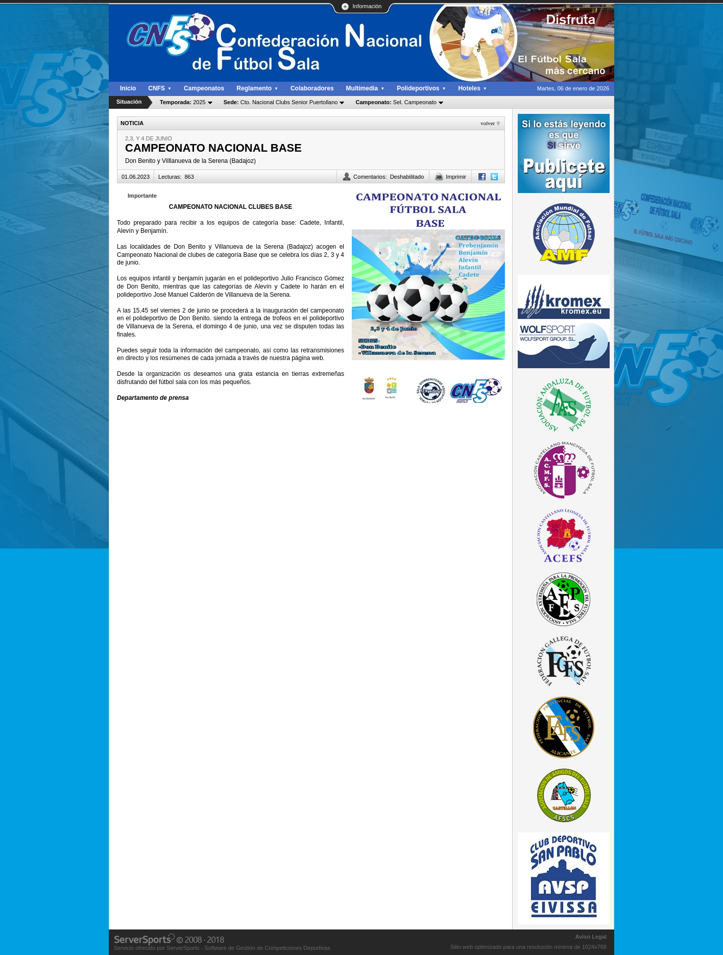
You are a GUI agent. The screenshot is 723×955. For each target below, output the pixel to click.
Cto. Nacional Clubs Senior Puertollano (281, 102)
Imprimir (456, 177)
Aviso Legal (591, 937)
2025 (183, 102)
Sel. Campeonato (395, 102)
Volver (487, 123)
